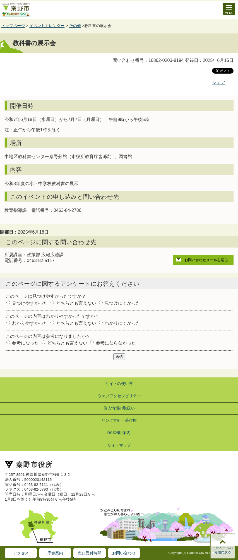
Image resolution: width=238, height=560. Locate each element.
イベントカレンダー (46, 25)
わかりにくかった (122, 323)
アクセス (21, 553)
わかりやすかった (30, 323)
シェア (218, 82)
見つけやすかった (30, 303)
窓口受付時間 (89, 553)
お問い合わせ (124, 553)
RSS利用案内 (119, 433)
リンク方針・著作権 (119, 420)
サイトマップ (119, 445)
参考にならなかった (116, 343)
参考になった (25, 343)
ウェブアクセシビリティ (119, 396)
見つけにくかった (122, 303)
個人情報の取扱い (119, 408)
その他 (75, 25)
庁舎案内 (55, 553)
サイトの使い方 (119, 384)
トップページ (13, 25)
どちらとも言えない (76, 303)
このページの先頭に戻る (223, 550)
